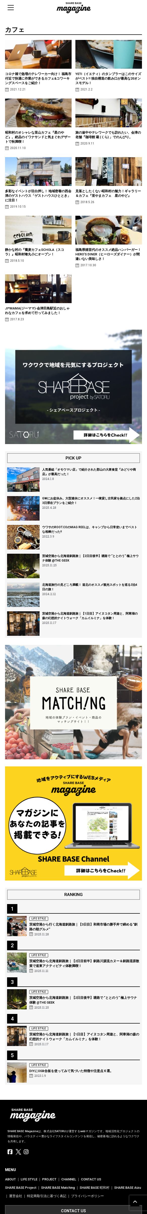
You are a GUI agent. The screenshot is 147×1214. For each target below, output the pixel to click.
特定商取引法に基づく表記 (46, 1196)
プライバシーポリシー (87, 1196)
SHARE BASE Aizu (127, 1187)
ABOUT (10, 1179)
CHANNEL (68, 1179)
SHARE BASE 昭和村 (94, 1187)
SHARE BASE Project (20, 1187)
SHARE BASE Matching (58, 1187)
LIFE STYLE (29, 1179)
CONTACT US (91, 1179)
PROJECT (49, 1179)
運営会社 (15, 1196)
